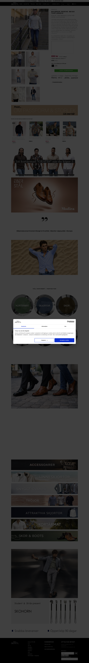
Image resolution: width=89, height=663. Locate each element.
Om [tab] (65, 326)
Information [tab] (44, 326)
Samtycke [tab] (23, 326)
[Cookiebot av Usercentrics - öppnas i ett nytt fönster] (68, 322)
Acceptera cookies (64, 340)
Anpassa (44, 340)
